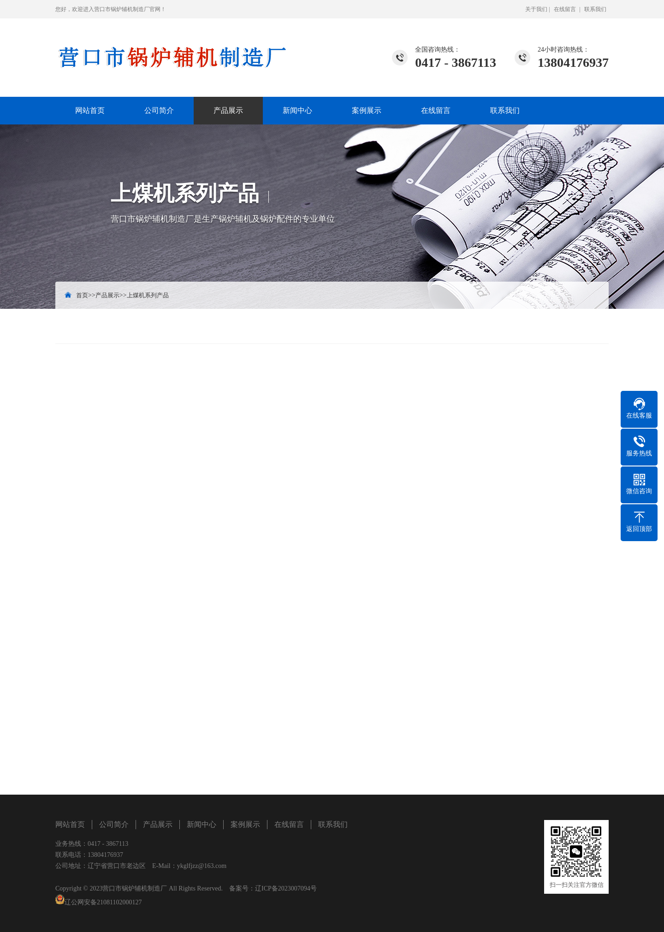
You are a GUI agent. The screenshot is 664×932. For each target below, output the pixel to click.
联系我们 (595, 9)
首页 (82, 295)
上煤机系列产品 (148, 295)
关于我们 (536, 9)
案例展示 (366, 110)
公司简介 (159, 110)
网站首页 (90, 110)
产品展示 (228, 110)
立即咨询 (581, 594)
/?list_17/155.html (112, 714)
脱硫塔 (591, 735)
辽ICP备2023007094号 (286, 888)
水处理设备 (105, 735)
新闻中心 (297, 110)
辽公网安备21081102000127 (103, 902)
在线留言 (565, 9)
